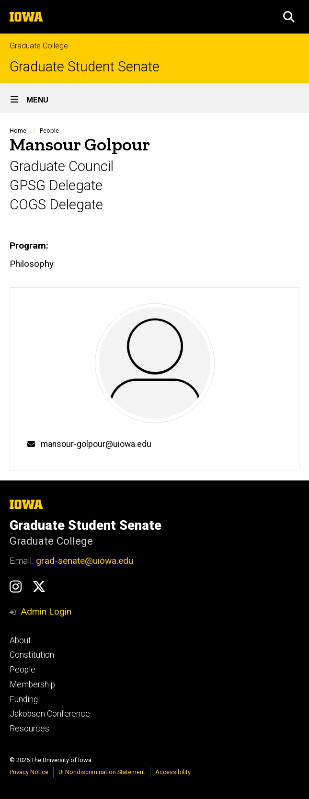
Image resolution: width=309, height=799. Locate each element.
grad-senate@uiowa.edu (84, 560)
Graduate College (39, 45)
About (20, 640)
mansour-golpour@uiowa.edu (96, 444)
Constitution (32, 655)
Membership (32, 684)
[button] (289, 17)
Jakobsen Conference (50, 714)
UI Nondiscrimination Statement (101, 772)
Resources (29, 728)
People (49, 130)
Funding (24, 699)
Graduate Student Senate (85, 67)
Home (18, 130)
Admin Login (46, 611)
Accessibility (173, 772)
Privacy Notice (29, 772)
